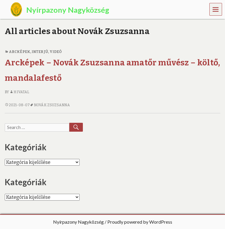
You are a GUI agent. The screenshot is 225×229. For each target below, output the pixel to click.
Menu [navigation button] (215, 9)
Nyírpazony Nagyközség (78, 222)
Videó (56, 52)
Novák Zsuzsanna (52, 105)
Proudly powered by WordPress (139, 222)
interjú (40, 52)
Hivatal (19, 92)
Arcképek (19, 52)
